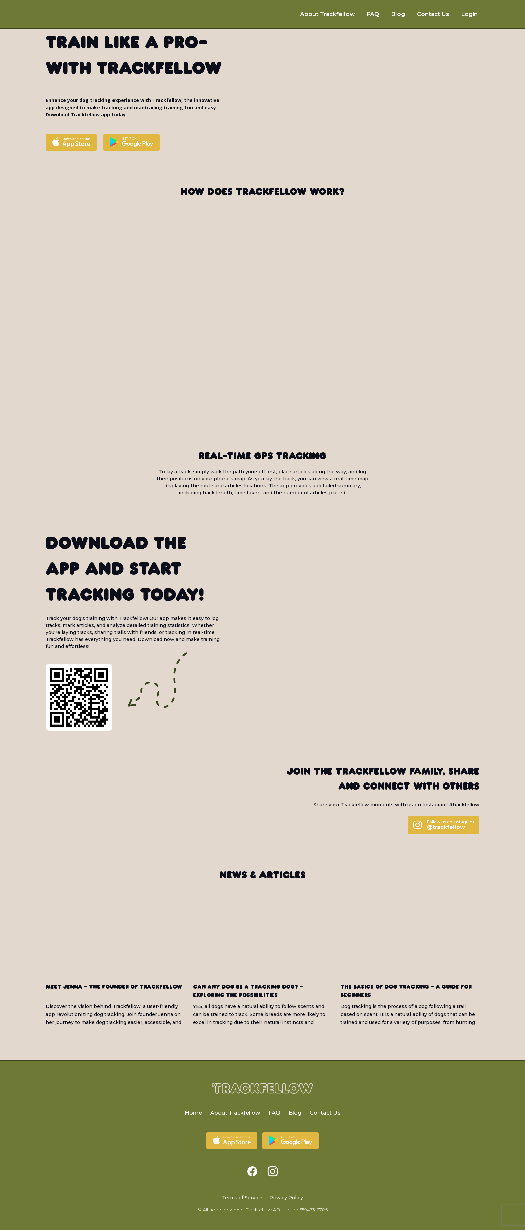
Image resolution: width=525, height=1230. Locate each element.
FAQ (373, 14)
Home (193, 1113)
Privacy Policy (286, 1197)
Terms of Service (242, 1197)
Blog (398, 14)
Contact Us (433, 14)
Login (469, 14)
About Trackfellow (327, 14)
